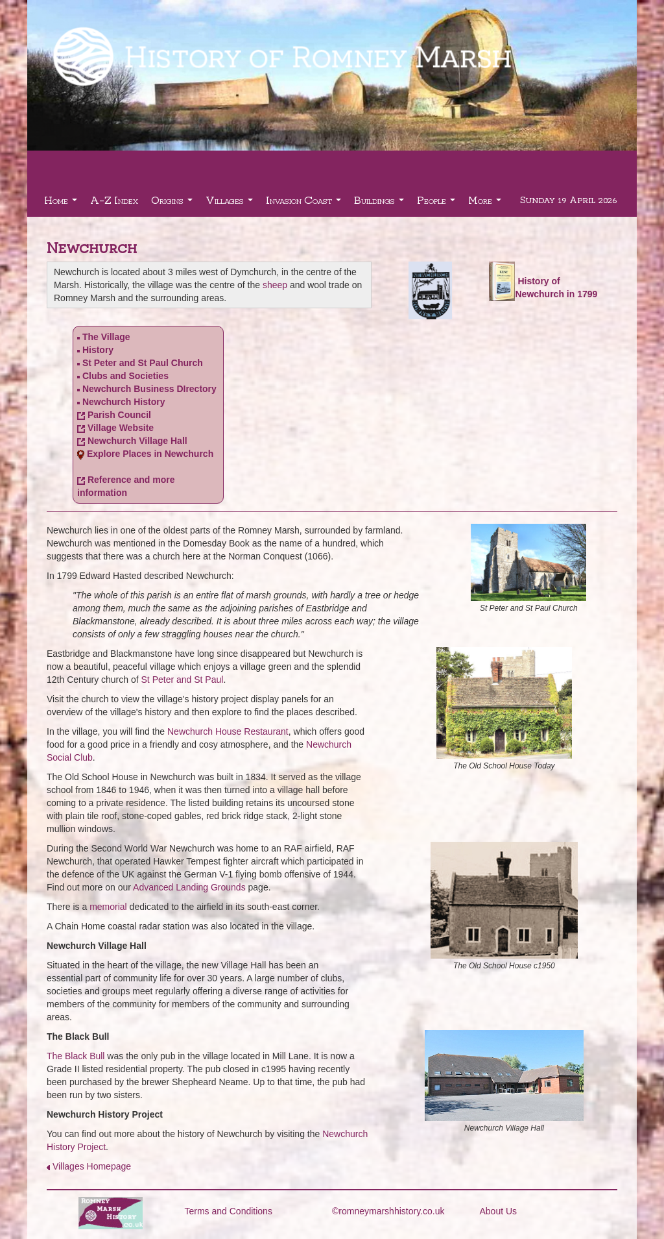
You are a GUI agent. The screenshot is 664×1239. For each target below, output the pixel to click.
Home (62, 203)
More (486, 203)
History (97, 350)
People (437, 203)
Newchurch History (123, 402)
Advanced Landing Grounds (189, 887)
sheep (275, 285)
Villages (231, 203)
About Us (498, 1211)
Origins (173, 203)
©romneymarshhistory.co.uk (388, 1211)
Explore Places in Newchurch (150, 453)
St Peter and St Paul (182, 679)
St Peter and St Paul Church (142, 363)
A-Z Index (114, 199)
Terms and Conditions (228, 1211)
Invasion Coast (305, 203)
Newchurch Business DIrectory (149, 389)
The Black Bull (75, 1056)
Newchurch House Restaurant (228, 731)
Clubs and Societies (125, 376)
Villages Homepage (92, 1166)
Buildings (380, 203)
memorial (108, 907)
